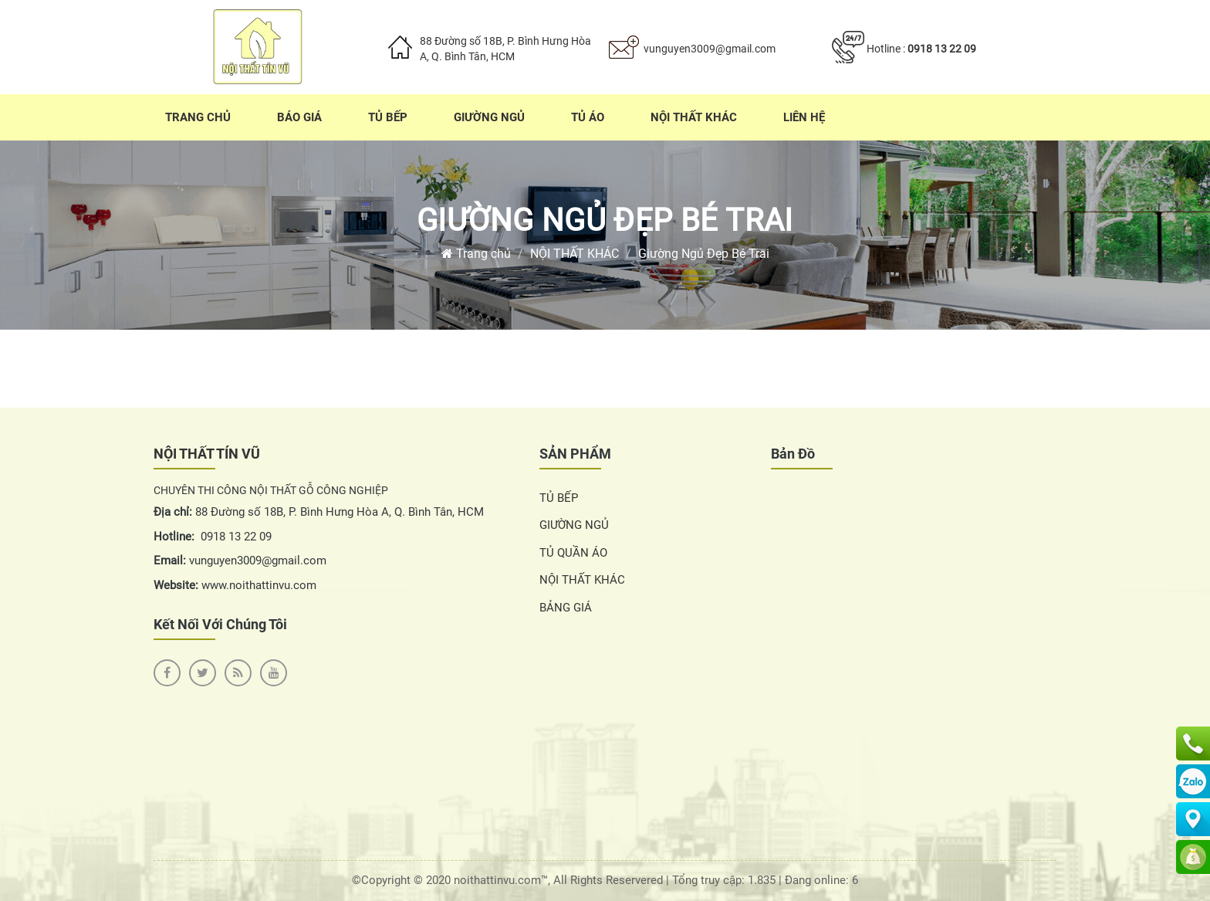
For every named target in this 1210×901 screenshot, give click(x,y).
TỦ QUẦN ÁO (573, 553)
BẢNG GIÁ (565, 608)
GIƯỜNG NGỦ (574, 525)
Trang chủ (476, 253)
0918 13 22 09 (942, 48)
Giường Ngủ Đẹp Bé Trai (605, 220)
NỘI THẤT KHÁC (574, 253)
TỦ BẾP (558, 498)
